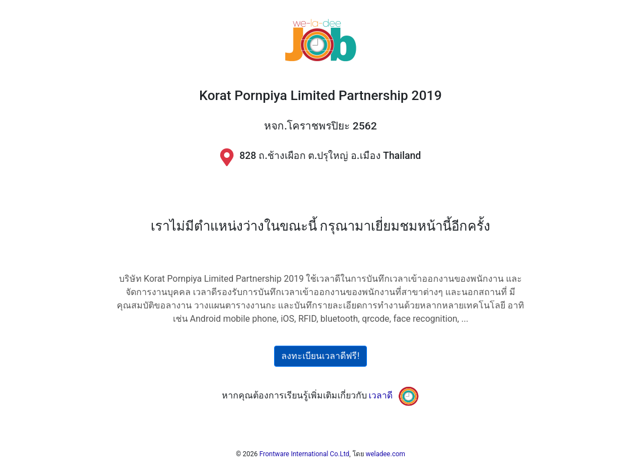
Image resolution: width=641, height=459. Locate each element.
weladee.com (385, 454)
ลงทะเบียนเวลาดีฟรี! (320, 356)
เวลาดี (380, 395)
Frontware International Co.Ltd (305, 454)
